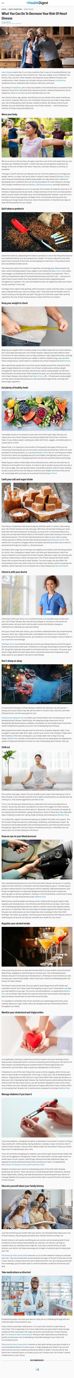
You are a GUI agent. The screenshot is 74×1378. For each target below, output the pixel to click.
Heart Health (28, 9)
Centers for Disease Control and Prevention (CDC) (24, 1164)
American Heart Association (16, 1344)
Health (4, 9)
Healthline (17, 87)
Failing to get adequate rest (13, 718)
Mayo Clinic (64, 176)
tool (38, 1255)
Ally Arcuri (7, 22)
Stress (4, 804)
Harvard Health (61, 566)
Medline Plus (64, 361)
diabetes (31, 184)
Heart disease (7, 72)
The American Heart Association (15, 1255)
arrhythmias (60, 80)
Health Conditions (15, 9)
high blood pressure (44, 184)
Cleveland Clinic (57, 540)
